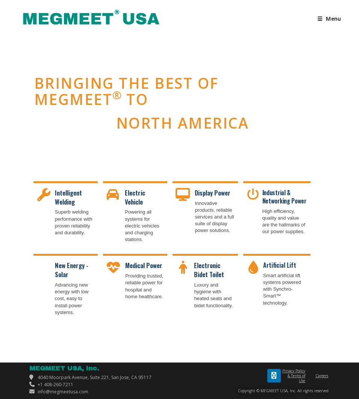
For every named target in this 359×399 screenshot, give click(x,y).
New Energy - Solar (71, 270)
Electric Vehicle (135, 197)
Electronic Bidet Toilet (209, 270)
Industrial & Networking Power (284, 196)
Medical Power (143, 265)
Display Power (212, 192)
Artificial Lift (279, 265)
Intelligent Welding (68, 197)
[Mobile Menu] (329, 18)
